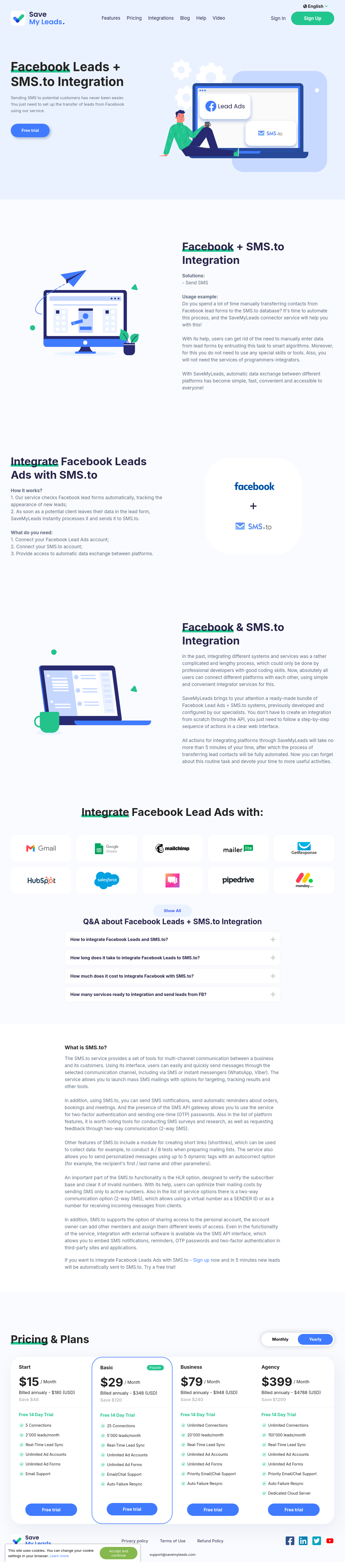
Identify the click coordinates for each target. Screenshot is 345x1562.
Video (219, 18)
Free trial (30, 130)
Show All (172, 910)
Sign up (201, 1260)
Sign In (278, 18)
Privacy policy (135, 1541)
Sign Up (312, 18)
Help (201, 18)
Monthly (280, 1339)
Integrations (161, 18)
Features (111, 18)
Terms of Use (172, 1541)
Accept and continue (118, 1553)
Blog (185, 18)
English (313, 6)
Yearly (315, 1339)
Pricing (134, 18)
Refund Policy (210, 1541)
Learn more (59, 1556)
